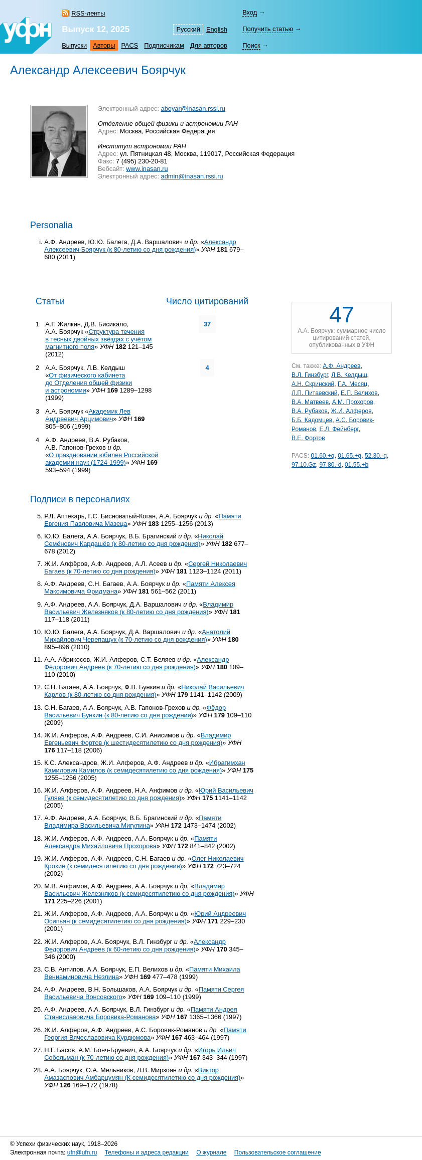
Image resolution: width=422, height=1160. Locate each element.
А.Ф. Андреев (341, 365)
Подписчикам (164, 45)
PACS (129, 45)
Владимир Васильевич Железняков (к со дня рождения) (138, 608)
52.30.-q (376, 455)
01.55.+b (356, 464)
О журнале (211, 1152)
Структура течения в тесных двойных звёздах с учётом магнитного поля (98, 339)
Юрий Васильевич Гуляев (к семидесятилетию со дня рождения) (148, 794)
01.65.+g (349, 455)
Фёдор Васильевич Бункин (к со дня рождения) (135, 711)
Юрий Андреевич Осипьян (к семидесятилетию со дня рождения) (145, 917)
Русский (188, 29)
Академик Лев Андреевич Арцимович (87, 415)
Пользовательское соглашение (277, 1152)
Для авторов (208, 45)
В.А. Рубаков (310, 411)
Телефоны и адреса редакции (147, 1152)
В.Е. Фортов (308, 438)
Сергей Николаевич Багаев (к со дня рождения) (145, 567)
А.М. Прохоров (352, 402)
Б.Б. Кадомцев (312, 420)
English (216, 29)
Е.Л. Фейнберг (338, 429)
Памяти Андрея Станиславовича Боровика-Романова (140, 1013)
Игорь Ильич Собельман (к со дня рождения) (140, 1053)
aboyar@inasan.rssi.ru (193, 108)
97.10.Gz (304, 464)
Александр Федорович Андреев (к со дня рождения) (135, 945)
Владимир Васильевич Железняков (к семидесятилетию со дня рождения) (139, 889)
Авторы (104, 45)
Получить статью (267, 29)
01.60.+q (322, 455)
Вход (249, 12)
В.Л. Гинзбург (310, 374)
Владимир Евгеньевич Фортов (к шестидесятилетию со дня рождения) (137, 738)
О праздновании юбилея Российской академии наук (101, 458)
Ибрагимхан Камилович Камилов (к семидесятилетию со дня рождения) (144, 766)
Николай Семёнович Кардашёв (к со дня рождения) (133, 539)
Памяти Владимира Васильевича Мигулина (132, 821)
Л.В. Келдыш (349, 374)
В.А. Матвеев (310, 402)
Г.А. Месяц (352, 384)
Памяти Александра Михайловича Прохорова (130, 842)
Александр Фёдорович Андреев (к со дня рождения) (136, 663)
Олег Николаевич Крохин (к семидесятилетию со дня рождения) (143, 862)
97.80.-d (330, 464)
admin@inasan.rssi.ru (192, 176)
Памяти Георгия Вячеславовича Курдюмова (145, 1033)
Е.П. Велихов (359, 393)
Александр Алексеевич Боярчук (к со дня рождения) (140, 245)
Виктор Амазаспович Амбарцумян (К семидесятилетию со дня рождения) (142, 1073)
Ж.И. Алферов (351, 411)
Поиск (251, 45)
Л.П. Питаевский (314, 393)
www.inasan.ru (147, 168)
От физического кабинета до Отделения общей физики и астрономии (88, 382)
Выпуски (74, 45)
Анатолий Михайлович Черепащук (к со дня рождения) (137, 635)
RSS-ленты (88, 13)
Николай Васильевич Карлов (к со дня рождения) (144, 690)
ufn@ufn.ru (82, 1152)
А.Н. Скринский (313, 384)
